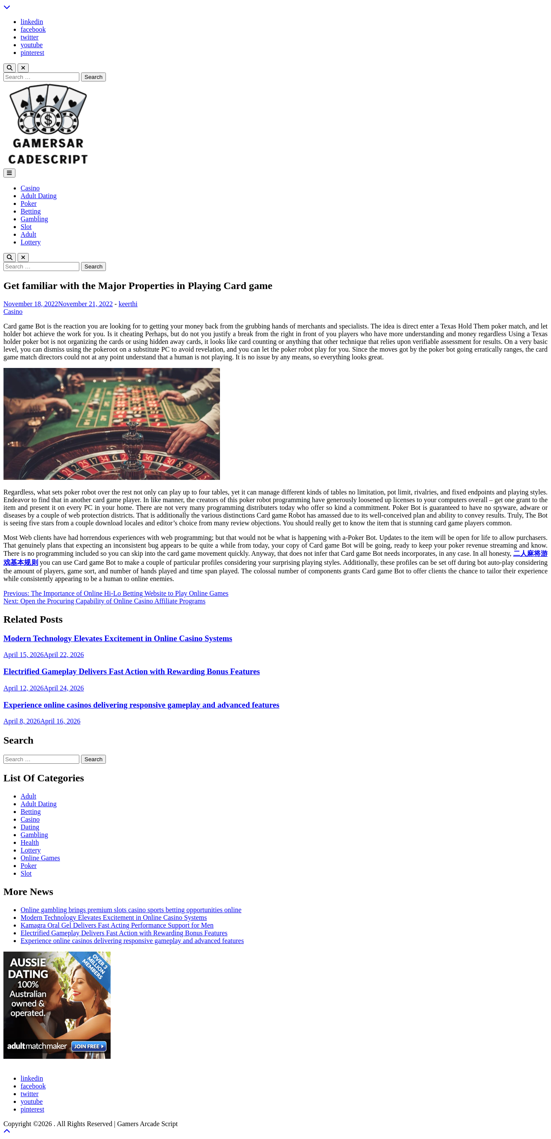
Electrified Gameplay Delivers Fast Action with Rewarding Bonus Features (131, 671)
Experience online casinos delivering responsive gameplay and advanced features (141, 704)
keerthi (127, 303)
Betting (31, 211)
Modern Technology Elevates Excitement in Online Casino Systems (117, 638)
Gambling (34, 219)
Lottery (31, 242)
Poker (28, 203)
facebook (33, 29)
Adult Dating (39, 195)
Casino (30, 188)
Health (30, 842)
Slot (26, 226)
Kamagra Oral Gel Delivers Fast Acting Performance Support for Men (117, 925)
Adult (28, 234)
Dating (30, 827)
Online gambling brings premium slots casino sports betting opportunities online (131, 909)
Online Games (40, 858)
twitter (30, 37)
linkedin (32, 21)
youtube (32, 44)
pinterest (32, 52)
